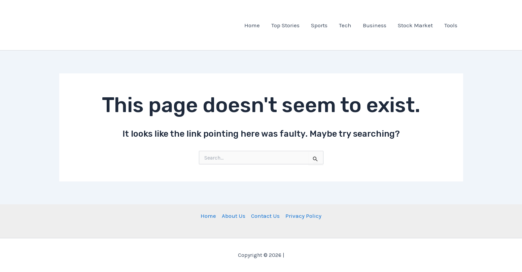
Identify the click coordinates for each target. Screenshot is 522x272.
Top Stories (285, 25)
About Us (233, 215)
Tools (450, 25)
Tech (345, 25)
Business (374, 25)
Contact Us (265, 215)
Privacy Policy (303, 215)
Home (252, 25)
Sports (319, 25)
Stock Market (415, 25)
